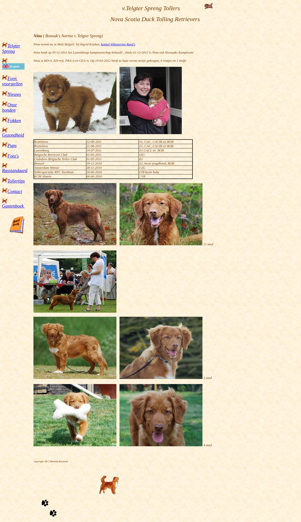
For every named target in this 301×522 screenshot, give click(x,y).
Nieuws (14, 94)
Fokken (14, 120)
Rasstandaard (14, 170)
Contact (14, 191)
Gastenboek (13, 206)
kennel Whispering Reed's (118, 44)
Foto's (13, 156)
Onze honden (9, 107)
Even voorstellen (12, 81)
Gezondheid (13, 135)
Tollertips (16, 181)
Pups (12, 145)
